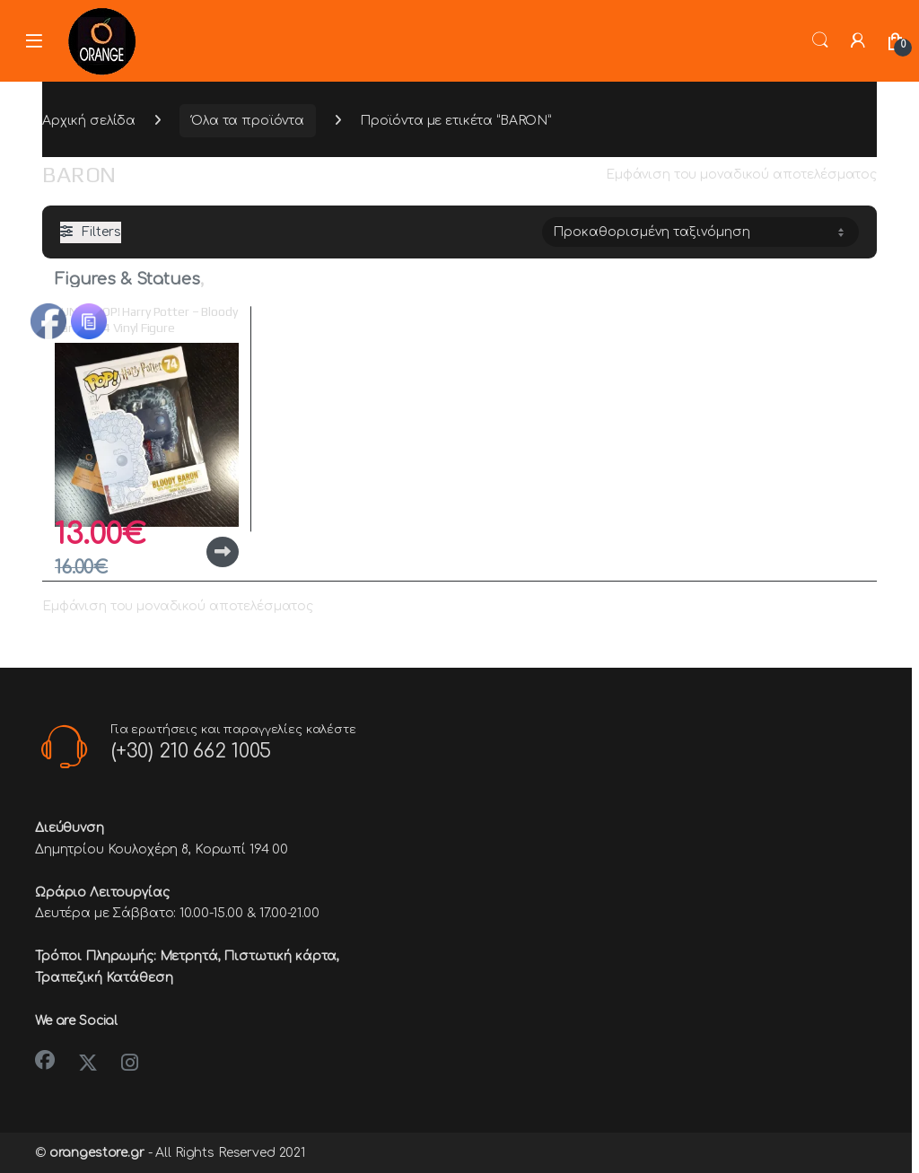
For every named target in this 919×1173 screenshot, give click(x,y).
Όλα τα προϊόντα (247, 120)
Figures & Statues (127, 279)
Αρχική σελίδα (89, 120)
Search (820, 40)
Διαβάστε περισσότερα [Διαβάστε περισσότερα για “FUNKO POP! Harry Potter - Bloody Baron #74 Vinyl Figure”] (222, 552)
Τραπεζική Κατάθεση (103, 978)
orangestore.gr (96, 1153)
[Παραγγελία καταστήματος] (700, 231)
